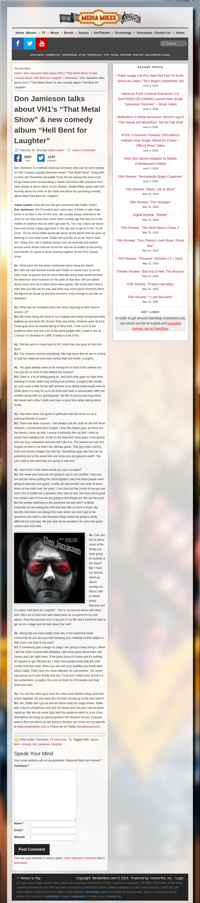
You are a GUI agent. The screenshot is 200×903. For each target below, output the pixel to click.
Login (180, 878)
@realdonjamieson (88, 726)
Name (19, 823)
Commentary (53, 55)
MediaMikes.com (104, 878)
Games (85, 33)
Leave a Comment (83, 150)
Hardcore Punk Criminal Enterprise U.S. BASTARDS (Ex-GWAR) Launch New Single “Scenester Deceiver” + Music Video (150, 99)
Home (20, 33)
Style (82, 55)
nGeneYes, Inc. (161, 878)
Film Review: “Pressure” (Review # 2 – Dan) (150, 258)
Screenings (125, 33)
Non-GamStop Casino (157, 55)
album (94, 739)
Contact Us (164, 33)
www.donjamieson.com (31, 726)
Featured (126, 55)
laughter (57, 744)
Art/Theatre (103, 33)
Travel (115, 55)
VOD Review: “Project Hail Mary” (151, 284)
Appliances (37, 55)
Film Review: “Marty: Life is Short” (150, 189)
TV (45, 33)
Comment (21, 766)
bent (17, 744)
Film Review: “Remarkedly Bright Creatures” (150, 176)
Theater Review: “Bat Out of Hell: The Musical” (150, 271)
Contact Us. (114, 896)
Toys (106, 55)
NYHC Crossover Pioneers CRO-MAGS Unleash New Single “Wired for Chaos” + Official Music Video (150, 140)
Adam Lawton (55, 150)
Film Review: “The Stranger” (150, 202)
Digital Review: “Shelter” (150, 215)
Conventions (69, 55)
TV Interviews (58, 739)
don (34, 744)
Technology (94, 55)
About (180, 33)
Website (19, 837)
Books (70, 33)
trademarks (78, 896)
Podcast (138, 55)
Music (56, 33)
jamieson (44, 744)
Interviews (71, 78)
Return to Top (30, 878)
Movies (33, 33)
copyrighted (52, 896)
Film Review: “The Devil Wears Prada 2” (150, 228)
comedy (26, 744)
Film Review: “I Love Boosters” (150, 297)
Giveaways (144, 33)
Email (19, 830)
